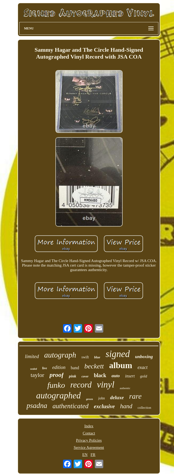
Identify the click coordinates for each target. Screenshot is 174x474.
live (44, 368)
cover (85, 376)
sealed (33, 368)
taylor (37, 375)
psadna (36, 406)
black (100, 375)
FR (93, 455)
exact (142, 367)
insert (130, 376)
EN (85, 455)
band (75, 368)
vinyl (105, 384)
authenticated (70, 406)
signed (118, 354)
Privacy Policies (89, 440)
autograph (60, 355)
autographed (58, 395)
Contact (89, 433)
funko (56, 385)
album (120, 365)
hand (126, 406)
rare (135, 396)
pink (72, 376)
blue (97, 357)
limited (32, 356)
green (89, 399)
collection (144, 408)
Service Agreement (89, 447)
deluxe (117, 397)
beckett (94, 366)
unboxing (144, 356)
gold (143, 376)
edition (58, 367)
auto (115, 375)
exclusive (104, 406)
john (101, 398)
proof (57, 374)
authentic (125, 388)
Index (88, 426)
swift (85, 357)
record (80, 384)
